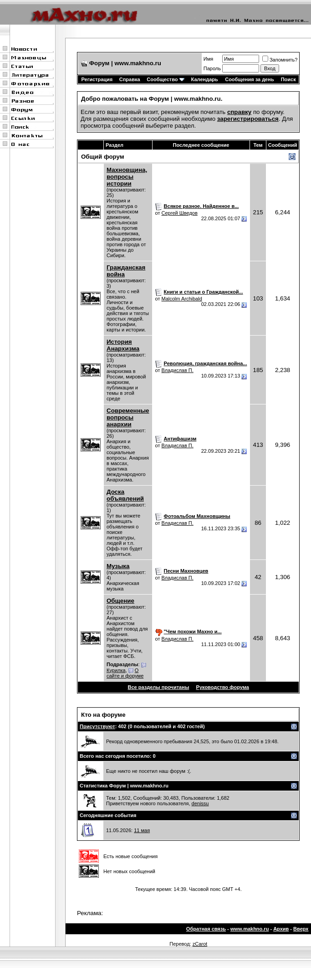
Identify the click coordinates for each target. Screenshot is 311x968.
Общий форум (102, 156)
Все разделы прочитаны (158, 687)
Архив (281, 929)
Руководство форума (222, 687)
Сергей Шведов (180, 213)
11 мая (142, 830)
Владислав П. (178, 370)
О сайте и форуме (125, 673)
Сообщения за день (249, 79)
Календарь (204, 79)
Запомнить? (280, 59)
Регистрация (96, 79)
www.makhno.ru (249, 929)
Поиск (288, 79)
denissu (200, 803)
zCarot (200, 944)
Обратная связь (206, 929)
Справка (129, 79)
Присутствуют (97, 726)
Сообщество (165, 79)
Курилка (116, 670)
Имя (208, 59)
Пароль (212, 68)
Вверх (300, 929)
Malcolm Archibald (182, 298)
